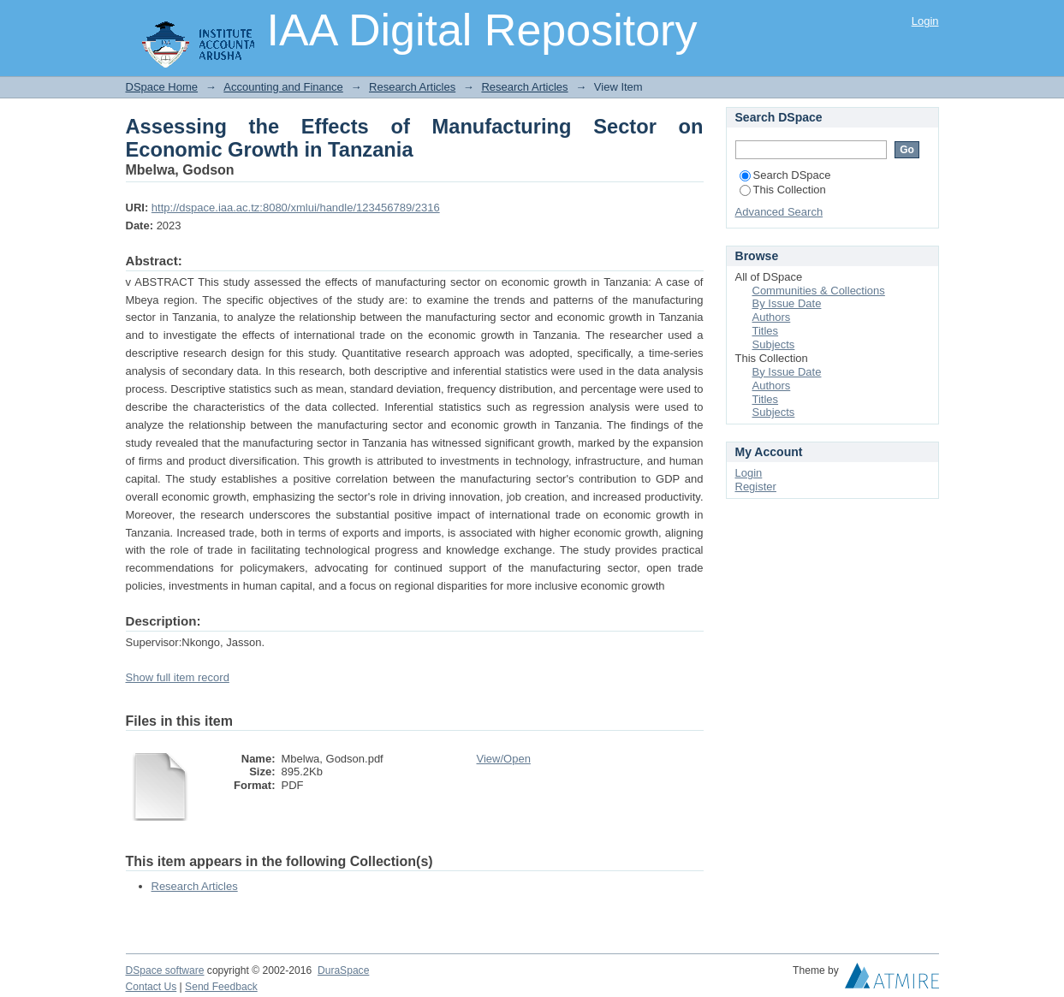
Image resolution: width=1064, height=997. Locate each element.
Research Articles (412, 86)
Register (755, 486)
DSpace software (165, 970)
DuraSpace (343, 970)
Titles (765, 330)
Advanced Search (779, 211)
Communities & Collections (818, 290)
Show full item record (177, 677)
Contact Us (151, 987)
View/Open (504, 758)
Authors (771, 317)
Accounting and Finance (282, 86)
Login (925, 21)
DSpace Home (162, 86)
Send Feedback (221, 987)
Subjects (773, 344)
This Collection (783, 189)
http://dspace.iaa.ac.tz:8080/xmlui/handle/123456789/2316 (296, 207)
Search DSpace (785, 175)
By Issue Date (787, 303)
